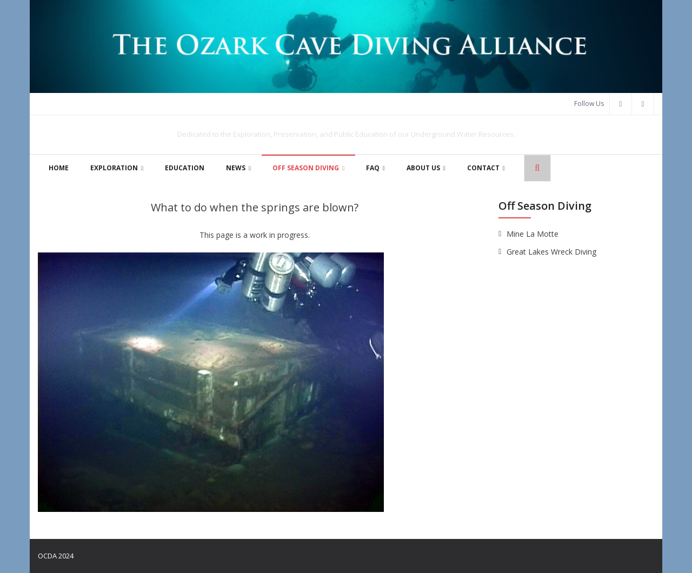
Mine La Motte (532, 234)
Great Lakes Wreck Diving (551, 251)
